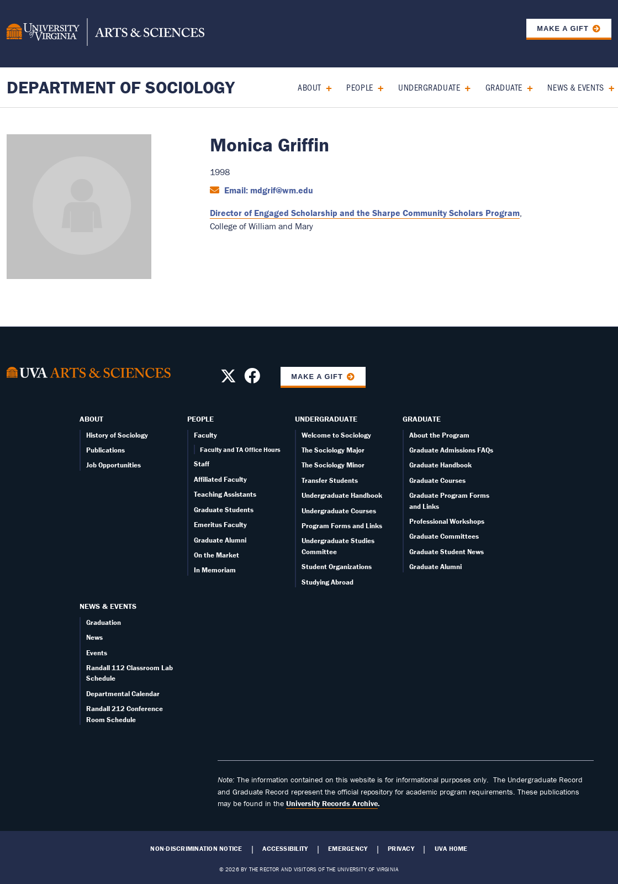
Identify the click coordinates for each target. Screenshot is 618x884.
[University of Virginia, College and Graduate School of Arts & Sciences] (105, 33)
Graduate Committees (444, 536)
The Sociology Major (333, 450)
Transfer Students (330, 480)
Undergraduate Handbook (342, 495)
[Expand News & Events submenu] (607, 87)
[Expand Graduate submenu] (526, 87)
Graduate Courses (437, 480)
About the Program (439, 435)
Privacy (401, 849)
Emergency (347, 849)
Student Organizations (337, 566)
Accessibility (285, 849)
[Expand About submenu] (325, 87)
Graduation (103, 622)
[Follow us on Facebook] (252, 379)
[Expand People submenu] (377, 87)
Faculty (205, 435)
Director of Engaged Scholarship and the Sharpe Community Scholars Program (365, 212)
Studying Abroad (327, 582)
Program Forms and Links (342, 525)
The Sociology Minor (333, 465)
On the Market (216, 555)
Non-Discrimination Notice (196, 849)
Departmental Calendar (123, 693)
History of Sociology (117, 435)
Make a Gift (563, 28)
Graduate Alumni (220, 540)
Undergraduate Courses (339, 510)
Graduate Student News (446, 551)
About (309, 87)
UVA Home (451, 849)
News (94, 637)
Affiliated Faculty (220, 479)
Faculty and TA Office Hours (240, 449)
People (359, 87)
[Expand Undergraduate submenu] (463, 87)
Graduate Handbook (440, 465)
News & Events (575, 87)
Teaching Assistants (225, 494)
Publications (105, 450)
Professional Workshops (446, 521)
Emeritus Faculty (220, 524)
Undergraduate (429, 87)
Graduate (503, 87)
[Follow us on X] (228, 379)
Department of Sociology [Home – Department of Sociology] (121, 87)
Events (96, 652)
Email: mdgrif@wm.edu (267, 190)
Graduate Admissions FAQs (451, 450)
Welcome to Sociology (336, 435)
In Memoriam (215, 570)
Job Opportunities (113, 465)
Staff (201, 464)
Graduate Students (223, 509)
